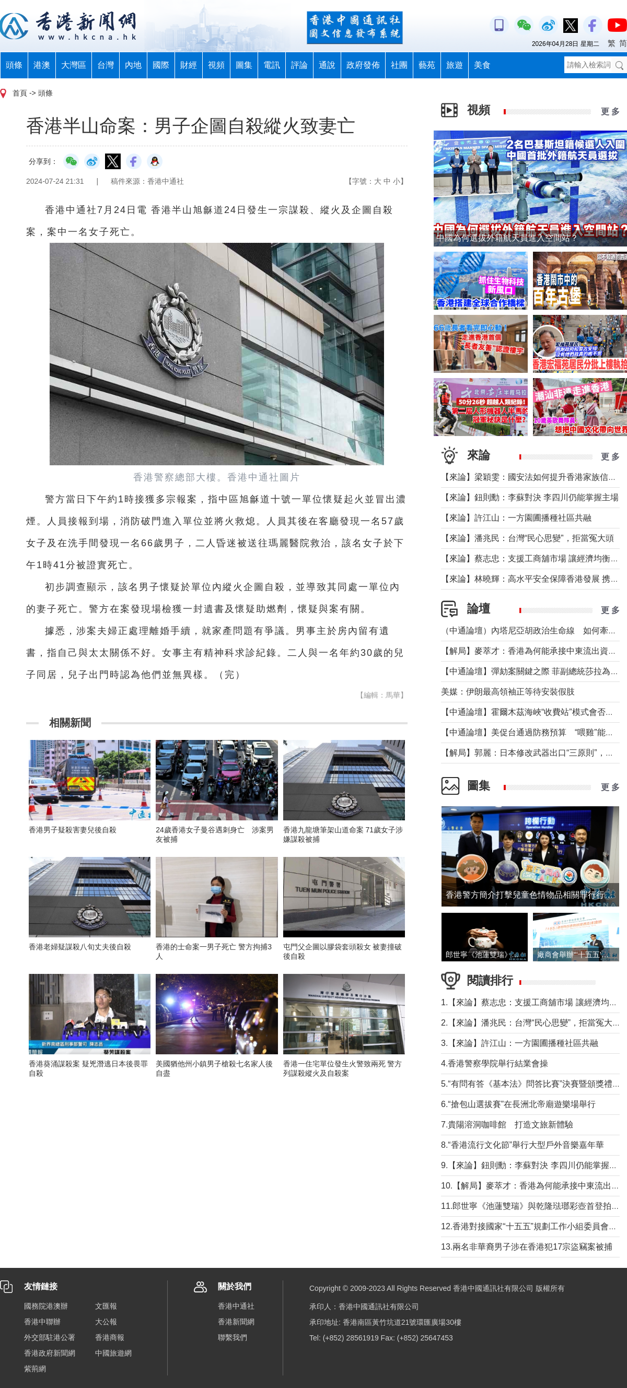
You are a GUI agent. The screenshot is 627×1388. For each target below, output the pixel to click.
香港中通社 (236, 1306)
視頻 (216, 65)
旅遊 (454, 65)
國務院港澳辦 (46, 1306)
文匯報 (106, 1306)
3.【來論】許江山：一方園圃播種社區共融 (519, 1043)
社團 (399, 65)
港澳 (41, 65)
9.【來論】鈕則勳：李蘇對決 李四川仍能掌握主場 (533, 1165)
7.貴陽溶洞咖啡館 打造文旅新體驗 (507, 1124)
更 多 (610, 111)
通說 (327, 65)
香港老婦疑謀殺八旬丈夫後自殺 (80, 947)
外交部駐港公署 (49, 1337)
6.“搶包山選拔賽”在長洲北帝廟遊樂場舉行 (518, 1104)
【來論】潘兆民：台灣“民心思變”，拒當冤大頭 (527, 538)
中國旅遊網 (113, 1353)
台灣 (105, 65)
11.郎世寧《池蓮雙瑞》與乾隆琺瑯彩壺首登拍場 (530, 1206)
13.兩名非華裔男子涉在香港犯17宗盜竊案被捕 (526, 1246)
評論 (299, 65)
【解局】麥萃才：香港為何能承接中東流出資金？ (533, 650)
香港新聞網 (236, 1322)
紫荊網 (35, 1369)
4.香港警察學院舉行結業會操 (494, 1063)
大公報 (106, 1322)
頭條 (14, 65)
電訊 (271, 65)
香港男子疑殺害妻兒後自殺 (73, 830)
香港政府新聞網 (49, 1353)
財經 (188, 65)
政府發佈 (363, 65)
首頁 (20, 93)
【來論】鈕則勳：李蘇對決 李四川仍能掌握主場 (530, 497)
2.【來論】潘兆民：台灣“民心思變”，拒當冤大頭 (531, 1022)
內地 (133, 65)
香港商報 (109, 1337)
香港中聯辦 (42, 1322)
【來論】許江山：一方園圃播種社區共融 (516, 517)
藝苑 (427, 65)
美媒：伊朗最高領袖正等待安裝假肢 (508, 691)
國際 (161, 65)
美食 (482, 65)
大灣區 (73, 65)
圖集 (244, 65)
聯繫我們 (232, 1337)
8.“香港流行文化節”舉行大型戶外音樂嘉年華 (522, 1144)
